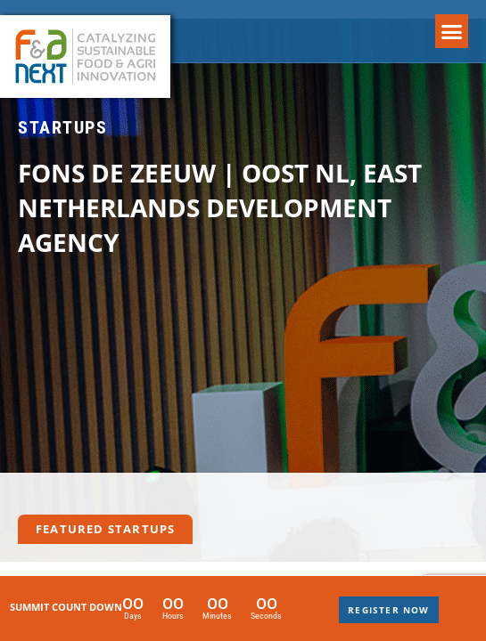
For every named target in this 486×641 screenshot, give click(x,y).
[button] (452, 31)
